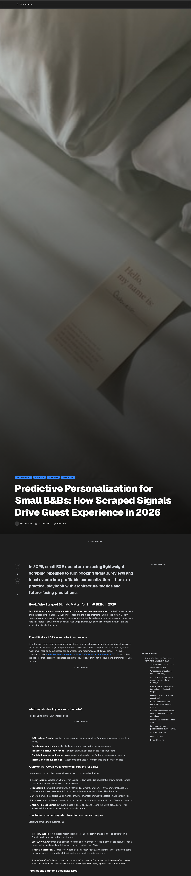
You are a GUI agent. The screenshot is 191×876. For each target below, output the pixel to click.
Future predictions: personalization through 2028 (163, 727)
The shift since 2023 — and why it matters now (162, 665)
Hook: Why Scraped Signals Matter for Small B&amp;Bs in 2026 (160, 659)
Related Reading (157, 740)
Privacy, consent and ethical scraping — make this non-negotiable (162, 713)
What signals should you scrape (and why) (161, 672)
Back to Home (24, 4)
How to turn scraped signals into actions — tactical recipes (162, 689)
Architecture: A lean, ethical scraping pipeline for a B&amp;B (161, 680)
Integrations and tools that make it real (161, 696)
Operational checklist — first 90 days (162, 721)
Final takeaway (156, 736)
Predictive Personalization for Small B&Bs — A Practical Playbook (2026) (82, 654)
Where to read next (158, 732)
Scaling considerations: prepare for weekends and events (161, 704)
